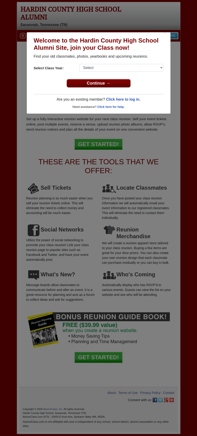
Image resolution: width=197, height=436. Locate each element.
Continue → (98, 83)
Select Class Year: (49, 68)
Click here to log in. (123, 99)
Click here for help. (110, 107)
